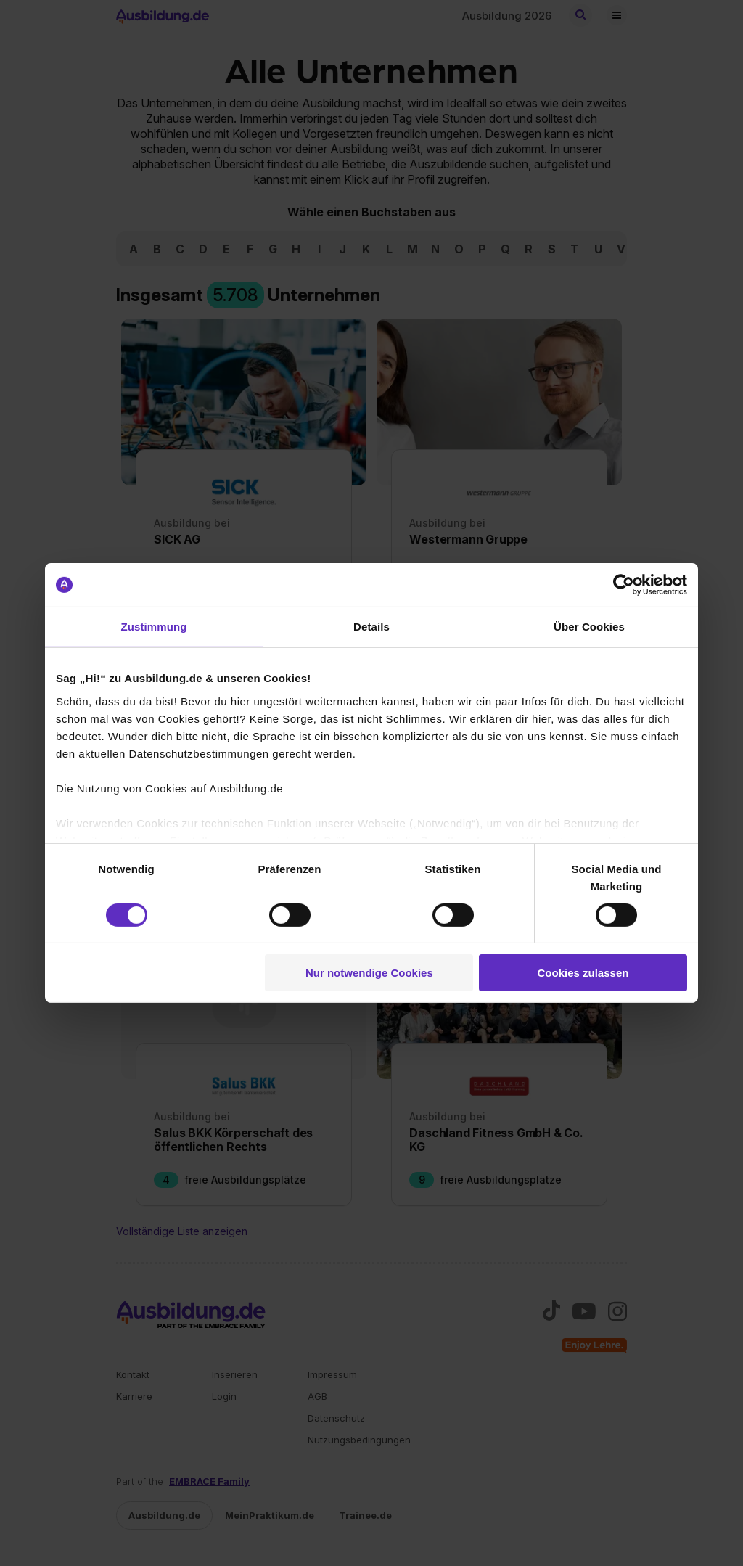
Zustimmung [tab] (154, 626)
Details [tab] (371, 626)
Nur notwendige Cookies (369, 973)
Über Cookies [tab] (589, 626)
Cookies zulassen (583, 973)
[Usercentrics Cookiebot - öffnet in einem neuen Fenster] (623, 585)
